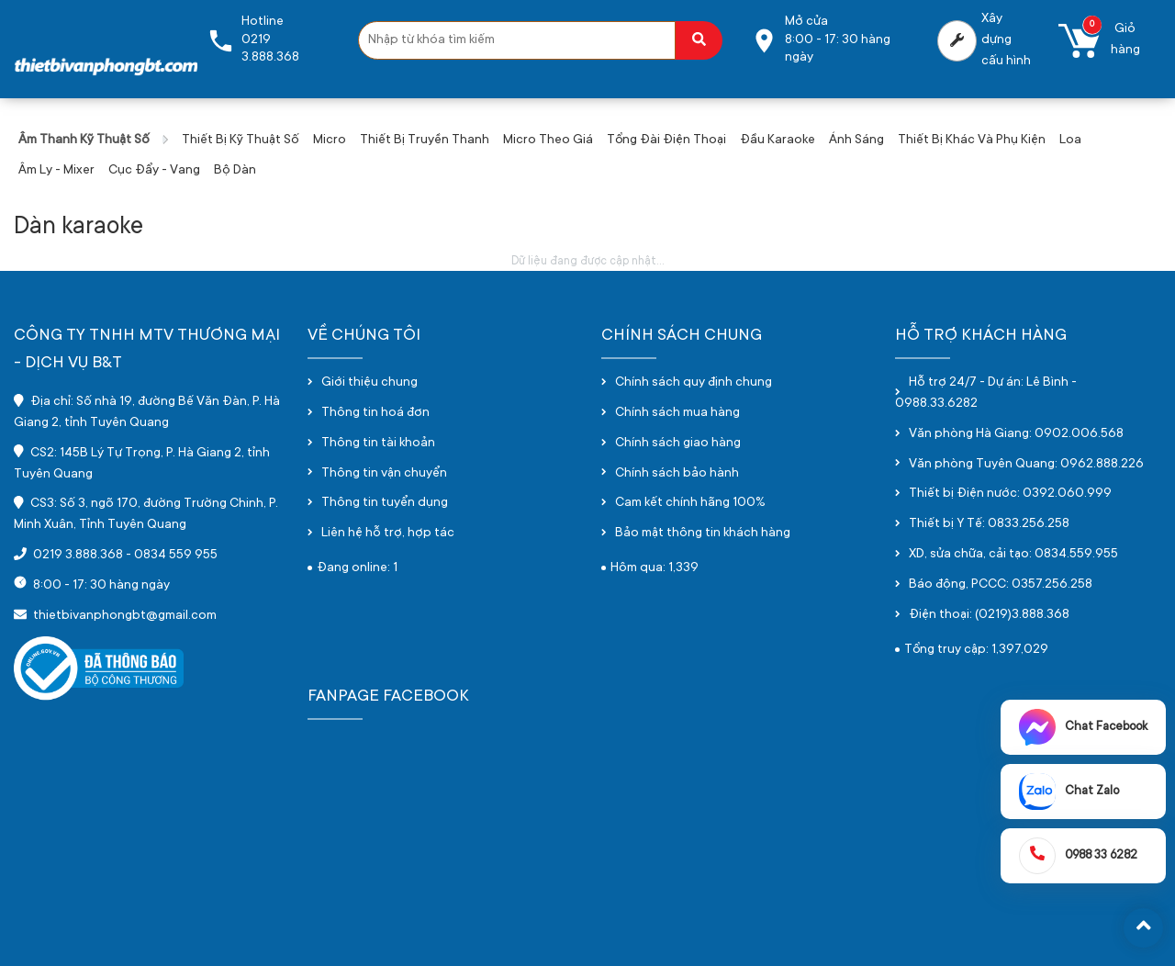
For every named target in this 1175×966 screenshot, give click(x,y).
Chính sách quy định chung (693, 383)
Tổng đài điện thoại (666, 140)
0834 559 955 (176, 555)
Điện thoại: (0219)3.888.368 (989, 615)
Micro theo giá (548, 140)
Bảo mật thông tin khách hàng (702, 533)
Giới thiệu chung (369, 383)
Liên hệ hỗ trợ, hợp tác (387, 533)
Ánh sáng (856, 140)
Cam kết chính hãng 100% (690, 503)
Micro (329, 140)
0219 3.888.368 (78, 555)
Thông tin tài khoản (378, 443)
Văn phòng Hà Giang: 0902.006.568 (1016, 434)
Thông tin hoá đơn (375, 413)
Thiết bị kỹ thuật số (240, 140)
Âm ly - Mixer (56, 170)
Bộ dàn (235, 170)
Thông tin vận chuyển (384, 473)
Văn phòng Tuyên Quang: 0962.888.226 (1026, 464)
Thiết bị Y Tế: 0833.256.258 (989, 524)
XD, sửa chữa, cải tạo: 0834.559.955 (1013, 554)
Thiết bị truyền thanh (424, 140)
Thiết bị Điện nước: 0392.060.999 (1010, 494)
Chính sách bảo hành (677, 473)
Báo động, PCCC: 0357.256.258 (1000, 585)
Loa (1070, 140)
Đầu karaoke (777, 140)
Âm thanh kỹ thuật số (84, 140)
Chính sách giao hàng (678, 443)
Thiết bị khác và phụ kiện (972, 140)
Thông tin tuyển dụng (384, 503)
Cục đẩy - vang (154, 170)
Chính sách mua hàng (677, 413)
